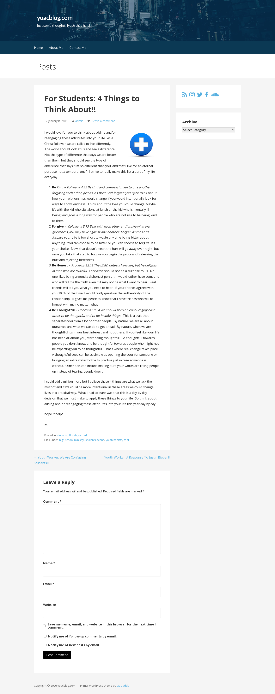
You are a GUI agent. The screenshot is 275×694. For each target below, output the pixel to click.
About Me (56, 48)
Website (49, 605)
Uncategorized (78, 435)
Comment (52, 501)
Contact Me (78, 48)
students (62, 435)
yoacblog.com (54, 17)
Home (38, 48)
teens (100, 440)
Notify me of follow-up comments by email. (82, 636)
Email (48, 584)
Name (49, 563)
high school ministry (71, 440)
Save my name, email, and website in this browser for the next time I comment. (102, 626)
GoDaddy (123, 685)
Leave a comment (103, 121)
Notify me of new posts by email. (74, 645)
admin (79, 121)
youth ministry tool (117, 440)
